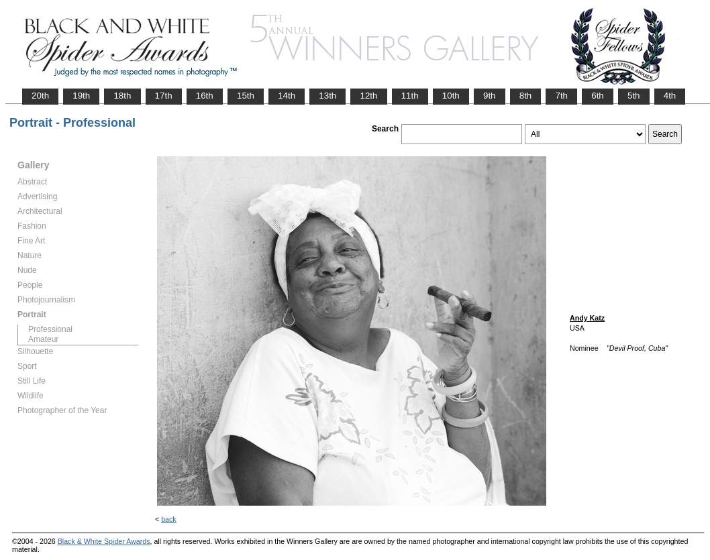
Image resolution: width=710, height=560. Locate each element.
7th (561, 96)
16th (205, 96)
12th (368, 96)
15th (246, 96)
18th (122, 96)
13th (327, 96)
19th (81, 96)
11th (410, 96)
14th (286, 96)
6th (597, 96)
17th (164, 96)
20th (40, 96)
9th (489, 96)
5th (634, 96)
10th (451, 96)
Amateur (43, 339)
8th (526, 96)
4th (670, 96)
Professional (50, 329)
